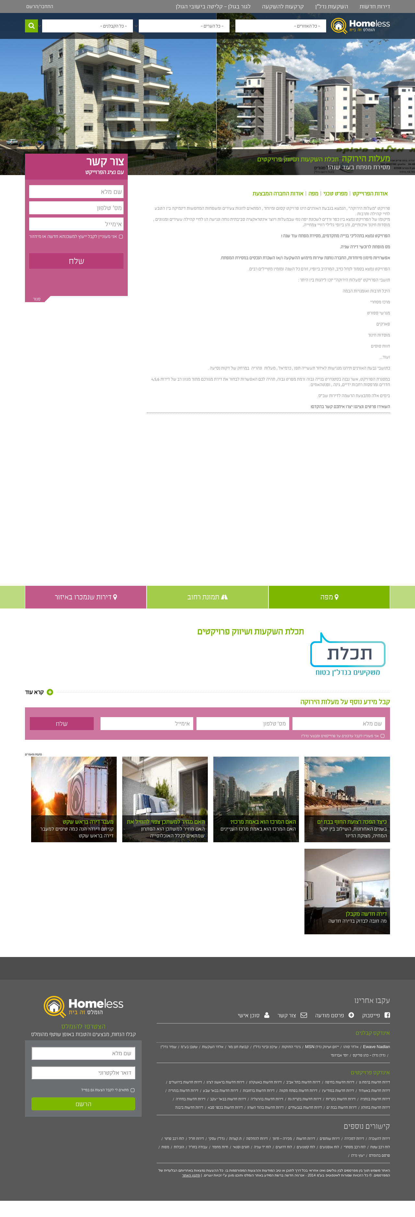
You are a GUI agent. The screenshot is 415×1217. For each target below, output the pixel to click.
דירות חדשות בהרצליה (267, 1099)
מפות (165, 1147)
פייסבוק (376, 1015)
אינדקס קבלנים (373, 1032)
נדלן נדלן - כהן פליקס (369, 1055)
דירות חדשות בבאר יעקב (228, 1099)
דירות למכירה (354, 1138)
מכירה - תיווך (282, 1138)
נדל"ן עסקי (216, 1138)
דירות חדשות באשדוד (374, 1090)
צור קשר (292, 1015)
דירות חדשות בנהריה (183, 1090)
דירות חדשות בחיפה (339, 1082)
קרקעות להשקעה (283, 6)
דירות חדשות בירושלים (185, 1082)
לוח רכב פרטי (174, 1138)
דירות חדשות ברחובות (259, 1090)
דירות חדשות (375, 6)
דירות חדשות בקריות (341, 1099)
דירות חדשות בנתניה (375, 1099)
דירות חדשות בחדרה (191, 1099)
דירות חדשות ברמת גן (374, 1082)
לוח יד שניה (262, 1147)
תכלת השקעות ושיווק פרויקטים (250, 631)
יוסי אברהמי (339, 1055)
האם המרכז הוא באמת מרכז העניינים (258, 828)
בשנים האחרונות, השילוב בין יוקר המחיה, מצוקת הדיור (353, 832)
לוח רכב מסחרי (355, 1147)
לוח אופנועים (329, 1147)
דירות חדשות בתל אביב (303, 1082)
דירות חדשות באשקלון (265, 1082)
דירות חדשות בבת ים (341, 1107)
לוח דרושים (284, 1147)
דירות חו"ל (196, 1138)
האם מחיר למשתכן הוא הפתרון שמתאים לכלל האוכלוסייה (173, 832)
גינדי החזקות (291, 1047)
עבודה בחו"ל (198, 1147)
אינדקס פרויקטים (370, 1072)
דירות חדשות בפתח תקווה (298, 1090)
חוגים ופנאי (241, 1147)
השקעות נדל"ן (331, 6)
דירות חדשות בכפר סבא (225, 1107)
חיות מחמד (220, 1147)
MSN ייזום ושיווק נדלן (322, 1047)
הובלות (179, 1147)
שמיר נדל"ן (168, 1047)
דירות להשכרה (379, 1138)
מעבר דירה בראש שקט (88, 821)
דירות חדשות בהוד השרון (265, 1107)
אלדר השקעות (212, 1047)
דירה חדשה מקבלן (366, 913)
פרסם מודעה (334, 1015)
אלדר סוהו (351, 1047)
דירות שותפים (330, 1138)
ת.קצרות (235, 1138)
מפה (313, 193)
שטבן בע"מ (189, 1047)
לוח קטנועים (306, 1147)
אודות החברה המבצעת (278, 193)
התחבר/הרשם (39, 6)
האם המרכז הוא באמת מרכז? (263, 821)
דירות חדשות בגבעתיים (305, 1107)
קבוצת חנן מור (238, 1047)
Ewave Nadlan (376, 1047)
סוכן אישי (253, 1015)
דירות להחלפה (257, 1138)
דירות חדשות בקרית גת (304, 1099)
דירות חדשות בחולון (375, 1107)
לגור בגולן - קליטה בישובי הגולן (213, 6)
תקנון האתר (191, 1175)
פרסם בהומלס (379, 1155)
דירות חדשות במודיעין (338, 1090)
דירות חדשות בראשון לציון (225, 1082)
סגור (37, 299)
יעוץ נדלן (357, 1155)
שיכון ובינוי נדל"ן (265, 1047)
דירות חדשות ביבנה (189, 1107)
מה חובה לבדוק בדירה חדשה (357, 920)
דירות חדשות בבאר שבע (220, 1090)
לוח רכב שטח (380, 1147)
